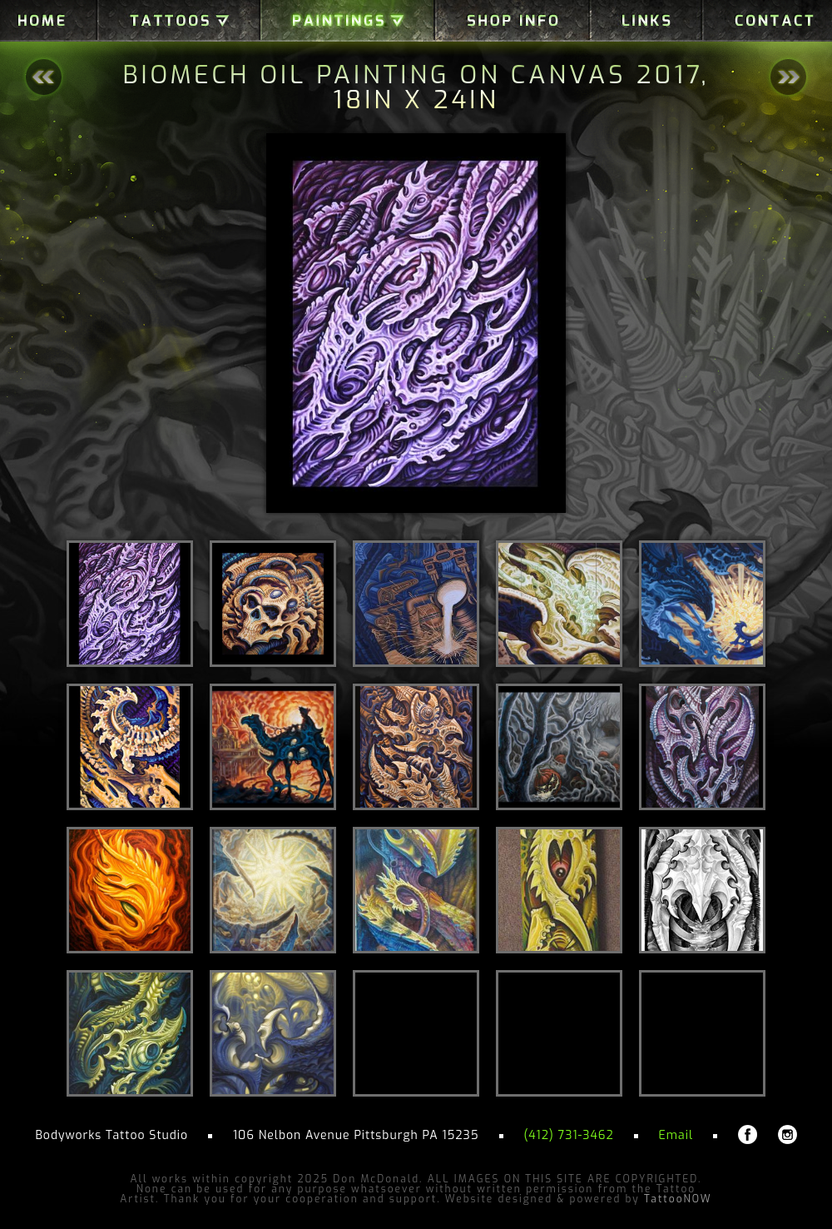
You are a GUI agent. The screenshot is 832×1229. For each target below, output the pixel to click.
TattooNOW (678, 1199)
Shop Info (512, 21)
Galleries (178, 21)
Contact (767, 21)
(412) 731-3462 (568, 1135)
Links (646, 21)
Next (788, 77)
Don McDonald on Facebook (747, 1134)
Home (48, 21)
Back (44, 77)
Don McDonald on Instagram (787, 1134)
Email (676, 1135)
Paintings (347, 21)
